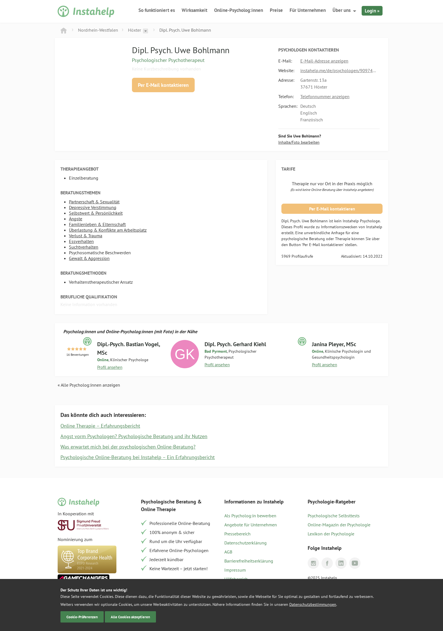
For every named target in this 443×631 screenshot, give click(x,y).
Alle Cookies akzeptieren (130, 616)
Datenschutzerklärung (245, 543)
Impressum (235, 570)
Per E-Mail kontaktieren (163, 85)
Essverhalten (81, 241)
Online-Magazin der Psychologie (339, 524)
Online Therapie (158, 509)
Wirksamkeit (194, 10)
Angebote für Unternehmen (250, 524)
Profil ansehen (109, 367)
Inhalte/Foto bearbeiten (299, 142)
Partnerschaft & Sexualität (94, 201)
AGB (228, 552)
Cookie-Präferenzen (82, 616)
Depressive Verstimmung (92, 207)
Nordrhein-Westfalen (98, 30)
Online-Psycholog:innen (238, 10)
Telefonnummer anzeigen (324, 96)
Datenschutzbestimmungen (312, 604)
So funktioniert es (156, 10)
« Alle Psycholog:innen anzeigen (89, 385)
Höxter (134, 30)
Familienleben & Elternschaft (97, 224)
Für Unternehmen (308, 10)
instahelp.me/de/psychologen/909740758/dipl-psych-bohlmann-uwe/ (338, 70)
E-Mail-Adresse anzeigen (324, 61)
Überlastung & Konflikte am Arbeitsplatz (108, 230)
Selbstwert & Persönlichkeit (96, 213)
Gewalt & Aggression (89, 258)
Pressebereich (237, 534)
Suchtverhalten (83, 247)
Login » (372, 11)
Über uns (342, 10)
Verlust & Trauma (85, 235)
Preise (276, 10)
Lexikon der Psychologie (331, 534)
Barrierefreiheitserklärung (248, 561)
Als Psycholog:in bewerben (250, 515)
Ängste (75, 218)
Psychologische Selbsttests (334, 515)
